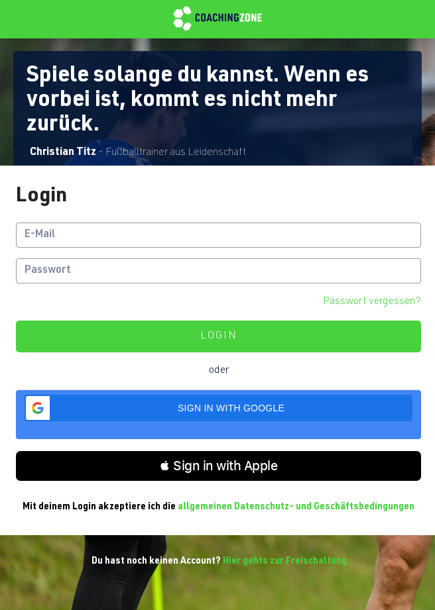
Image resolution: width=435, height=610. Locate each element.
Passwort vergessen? (372, 302)
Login (218, 336)
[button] (218, 408)
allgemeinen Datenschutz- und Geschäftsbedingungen (296, 507)
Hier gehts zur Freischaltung (285, 561)
